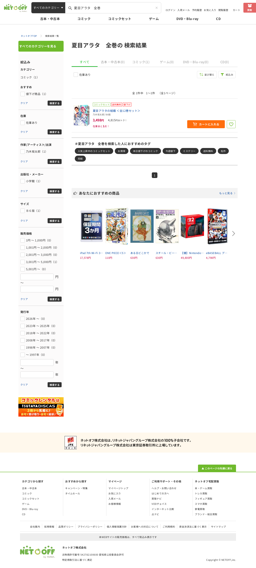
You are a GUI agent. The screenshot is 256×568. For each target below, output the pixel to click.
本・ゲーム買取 (203, 488)
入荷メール (183, 10)
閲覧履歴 (223, 10)
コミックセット (119, 18)
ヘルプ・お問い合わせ (164, 488)
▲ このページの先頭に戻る (217, 468)
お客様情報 (114, 503)
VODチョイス (159, 503)
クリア (24, 103)
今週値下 (171, 151)
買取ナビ (157, 498)
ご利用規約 (169, 526)
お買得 (121, 151)
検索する (55, 103)
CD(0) (224, 61)
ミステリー (189, 151)
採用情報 (49, 526)
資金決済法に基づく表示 (193, 526)
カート (236, 10)
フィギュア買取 (203, 498)
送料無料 (208, 151)
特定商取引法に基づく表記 (77, 559)
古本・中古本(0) (113, 61)
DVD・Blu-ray (187, 18)
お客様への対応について (144, 526)
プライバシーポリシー (90, 526)
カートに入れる (209, 124)
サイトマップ (218, 526)
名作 (223, 151)
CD (218, 18)
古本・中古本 (50, 18)
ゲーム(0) (167, 61)
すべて (84, 61)
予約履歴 (197, 10)
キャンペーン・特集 (76, 488)
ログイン (171, 10)
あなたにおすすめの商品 (157, 193)
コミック (84, 18)
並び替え (209, 74)
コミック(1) (140, 61)
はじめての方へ (160, 493)
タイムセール (72, 493)
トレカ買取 (201, 493)
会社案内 (35, 526)
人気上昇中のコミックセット (94, 151)
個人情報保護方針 (117, 526)
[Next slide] (234, 233)
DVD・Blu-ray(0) (196, 61)
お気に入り (210, 10)
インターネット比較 (163, 509)
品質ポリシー (65, 526)
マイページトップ (118, 488)
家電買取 (200, 509)
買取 (249, 10)
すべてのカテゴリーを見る (37, 46)
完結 (80, 158)
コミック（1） (29, 77)
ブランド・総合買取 (206, 514)
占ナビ (155, 514)
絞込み (229, 74)
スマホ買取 (201, 503)
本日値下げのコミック (145, 151)
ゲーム (154, 18)
